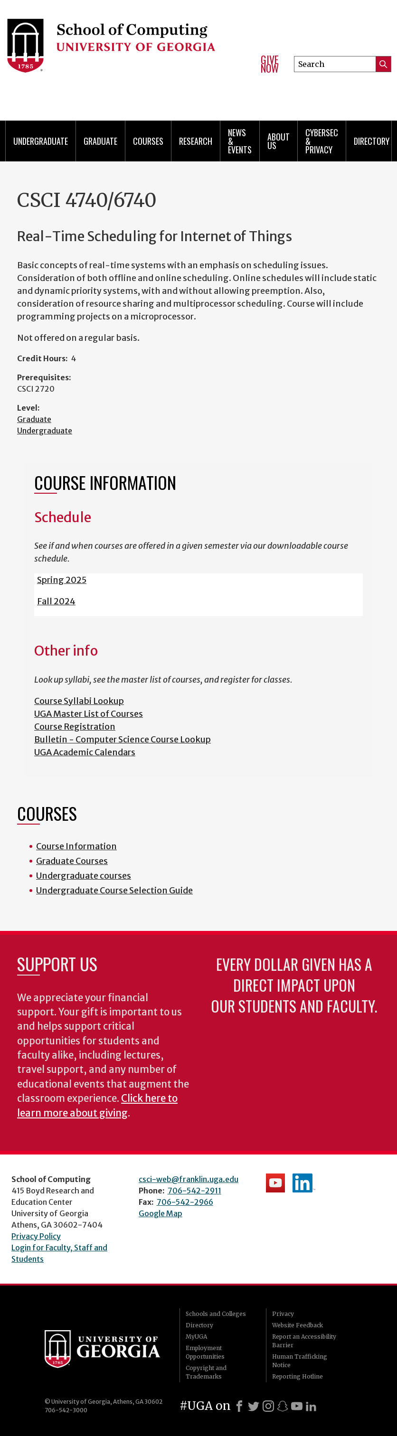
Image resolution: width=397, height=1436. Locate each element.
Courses (148, 141)
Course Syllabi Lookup (79, 700)
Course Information (76, 846)
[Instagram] (268, 1406)
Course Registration (74, 726)
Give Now (270, 64)
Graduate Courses (72, 860)
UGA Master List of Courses (88, 713)
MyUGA (196, 1336)
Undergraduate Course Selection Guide (114, 890)
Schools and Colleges (216, 1313)
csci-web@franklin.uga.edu (188, 1179)
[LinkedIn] (311, 1406)
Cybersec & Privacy (321, 141)
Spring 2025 (61, 579)
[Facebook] (239, 1406)
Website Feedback (297, 1325)
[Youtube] (296, 1406)
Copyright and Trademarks (206, 1372)
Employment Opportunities (205, 1352)
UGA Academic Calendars (84, 752)
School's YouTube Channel (275, 1182)
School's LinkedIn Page (304, 1182)
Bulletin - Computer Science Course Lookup (122, 739)
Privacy (283, 1313)
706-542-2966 (185, 1202)
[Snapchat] (282, 1406)
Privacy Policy (36, 1236)
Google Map (160, 1213)
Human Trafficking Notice (299, 1361)
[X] (253, 1406)
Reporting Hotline (297, 1376)
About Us (278, 141)
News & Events (240, 141)
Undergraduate (40, 141)
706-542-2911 (194, 1190)
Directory (371, 141)
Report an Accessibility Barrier (304, 1341)
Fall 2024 (56, 601)
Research (195, 141)
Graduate (100, 141)
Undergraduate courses (83, 875)
